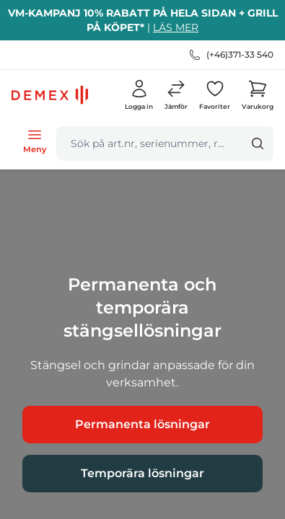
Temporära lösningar (142, 473)
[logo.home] (50, 95)
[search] (149, 143)
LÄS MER (175, 27)
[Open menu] (35, 140)
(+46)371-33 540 (239, 54)
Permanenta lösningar (142, 424)
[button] (176, 95)
